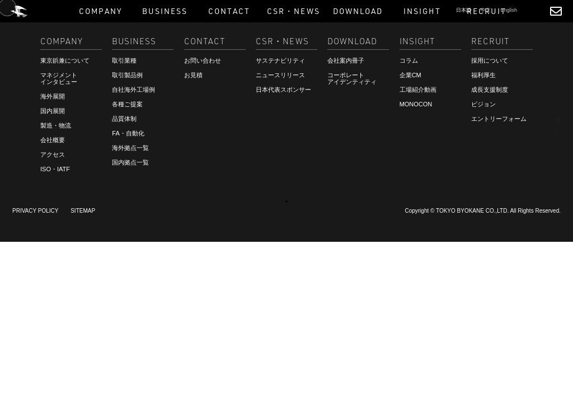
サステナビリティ (280, 60)
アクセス (52, 154)
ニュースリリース (280, 75)
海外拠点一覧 (130, 147)
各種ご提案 (127, 104)
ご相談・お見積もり (53, 368)
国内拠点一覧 (130, 162)
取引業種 (124, 60)
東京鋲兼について (65, 60)
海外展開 (52, 96)
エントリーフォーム (499, 118)
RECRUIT (35, 379)
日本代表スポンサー (283, 89)
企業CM (410, 75)
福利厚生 (483, 75)
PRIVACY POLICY (35, 211)
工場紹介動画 (418, 89)
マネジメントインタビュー (58, 78)
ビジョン (483, 104)
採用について (489, 60)
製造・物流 (55, 125)
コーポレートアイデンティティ (352, 78)
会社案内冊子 (345, 60)
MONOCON (416, 104)
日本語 (463, 10)
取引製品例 (127, 75)
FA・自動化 (128, 133)
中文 (486, 10)
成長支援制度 (489, 89)
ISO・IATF (55, 169)
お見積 (193, 75)
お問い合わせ (202, 60)
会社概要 (52, 140)
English (508, 10)
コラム (409, 60)
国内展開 (52, 110)
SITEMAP (83, 211)
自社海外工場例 (133, 89)
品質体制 (124, 118)
